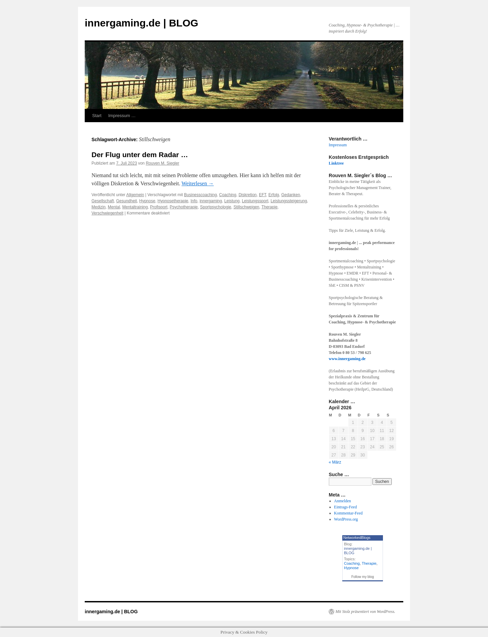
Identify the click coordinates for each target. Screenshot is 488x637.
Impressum (338, 145)
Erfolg (273, 194)
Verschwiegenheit (107, 213)
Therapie (269, 207)
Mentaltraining (135, 207)
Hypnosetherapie (173, 201)
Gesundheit (126, 201)
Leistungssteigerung (288, 201)
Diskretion (248, 194)
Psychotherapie (184, 207)
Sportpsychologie (215, 207)
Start (96, 115)
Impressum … (122, 115)
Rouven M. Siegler (162, 163)
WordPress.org (346, 519)
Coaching (228, 194)
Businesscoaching (200, 194)
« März (335, 462)
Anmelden (342, 501)
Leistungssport (255, 201)
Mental (114, 207)
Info (193, 201)
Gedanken (290, 194)
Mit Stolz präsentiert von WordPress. (365, 611)
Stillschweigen (246, 207)
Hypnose (147, 201)
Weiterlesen (198, 183)
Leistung (232, 201)
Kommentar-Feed (348, 513)
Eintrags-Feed (345, 507)
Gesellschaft (103, 201)
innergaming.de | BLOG (141, 23)
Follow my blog (362, 577)
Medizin (98, 207)
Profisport (158, 207)
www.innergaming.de (347, 358)
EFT (262, 194)
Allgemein (135, 194)
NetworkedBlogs (356, 538)
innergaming (211, 201)
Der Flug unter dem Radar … (140, 154)
